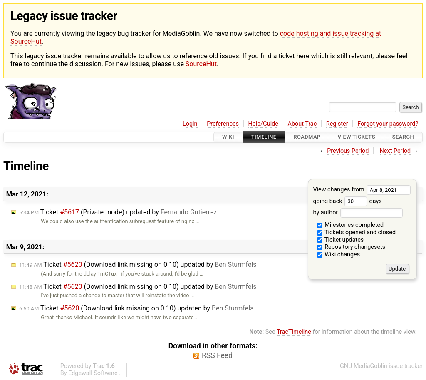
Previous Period (348, 150)
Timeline (264, 137)
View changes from (362, 189)
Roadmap (307, 137)
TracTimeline (294, 331)
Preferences (223, 123)
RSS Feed (217, 355)
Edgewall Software (93, 373)
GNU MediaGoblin (363, 366)
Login (190, 123)
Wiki (228, 137)
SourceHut (201, 64)
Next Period (395, 150)
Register (337, 123)
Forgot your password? (387, 123)
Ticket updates (340, 239)
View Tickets (356, 137)
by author (357, 212)
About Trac (302, 123)
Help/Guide (263, 123)
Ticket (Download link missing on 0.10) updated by (138, 264)
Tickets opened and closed (356, 232)
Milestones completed (350, 224)
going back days (347, 201)
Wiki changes (338, 254)
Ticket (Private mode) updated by (118, 212)
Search (403, 137)
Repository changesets (351, 247)
